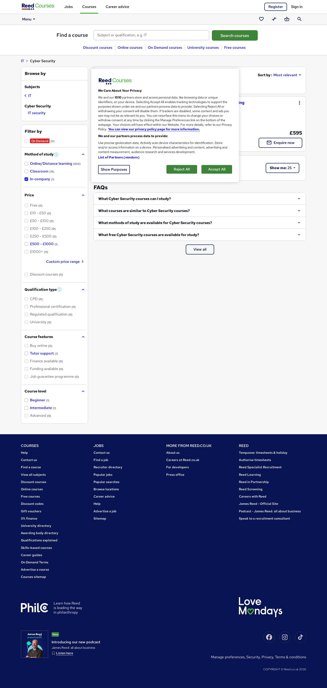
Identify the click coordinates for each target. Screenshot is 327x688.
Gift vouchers (31, 511)
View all (199, 249)
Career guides (31, 555)
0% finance (29, 518)
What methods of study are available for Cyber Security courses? (155, 222)
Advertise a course (35, 569)
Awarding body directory (39, 533)
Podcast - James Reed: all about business (270, 511)
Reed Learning (250, 475)
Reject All (182, 169)
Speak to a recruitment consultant (264, 518)
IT (22, 61)
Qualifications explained (39, 540)
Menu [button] (29, 19)
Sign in (296, 6)
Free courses (235, 47)
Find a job (101, 460)
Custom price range (65, 261)
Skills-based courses (36, 548)
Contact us (29, 460)
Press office (175, 475)
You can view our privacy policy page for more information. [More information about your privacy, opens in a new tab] (154, 129)
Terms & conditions (290, 657)
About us (173, 453)
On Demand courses (165, 47)
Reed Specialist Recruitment (260, 467)
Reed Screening (251, 489)
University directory (36, 526)
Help (24, 453)
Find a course (72, 35)
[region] (165, 125)
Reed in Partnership (254, 482)
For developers (177, 467)
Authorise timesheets (255, 460)
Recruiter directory (108, 467)
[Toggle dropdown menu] (299, 102)
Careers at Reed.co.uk (182, 460)
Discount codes (32, 504)
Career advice (117, 6)
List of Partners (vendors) (118, 157)
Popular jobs (103, 475)
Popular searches (106, 482)
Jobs (68, 6)
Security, (254, 657)
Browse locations (106, 489)
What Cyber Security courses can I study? (134, 198)
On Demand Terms (34, 562)
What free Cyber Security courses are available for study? (148, 234)
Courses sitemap (33, 577)
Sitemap (100, 518)
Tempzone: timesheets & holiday (263, 453)
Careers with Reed (252, 496)
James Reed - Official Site (258, 504)
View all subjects (33, 475)
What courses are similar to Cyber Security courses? (144, 210)
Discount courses (97, 47)
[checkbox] (28, 96)
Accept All (216, 169)
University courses (203, 47)
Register (275, 6)
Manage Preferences (228, 657)
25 (281, 167)
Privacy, (268, 657)
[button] (56, 154)
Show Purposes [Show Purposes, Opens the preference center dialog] (114, 169)
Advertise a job (105, 511)
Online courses (130, 47)
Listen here (64, 653)
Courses (89, 6)
